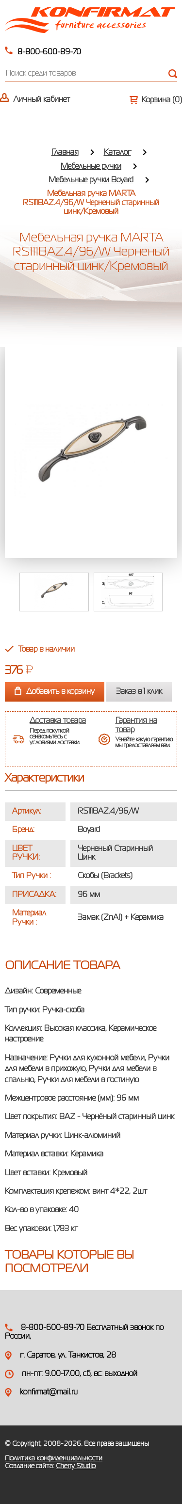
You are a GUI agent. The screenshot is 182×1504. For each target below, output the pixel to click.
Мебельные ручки (91, 166)
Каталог (117, 152)
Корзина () (162, 100)
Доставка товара (58, 721)
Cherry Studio (76, 1466)
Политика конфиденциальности (53, 1458)
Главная (65, 152)
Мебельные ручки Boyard (91, 180)
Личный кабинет (42, 99)
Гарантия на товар (136, 725)
